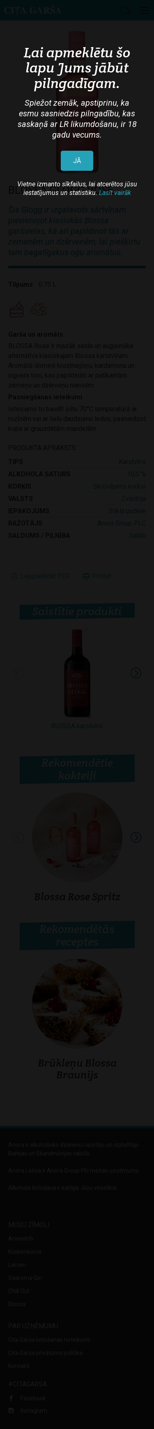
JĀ (77, 161)
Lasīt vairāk (115, 193)
